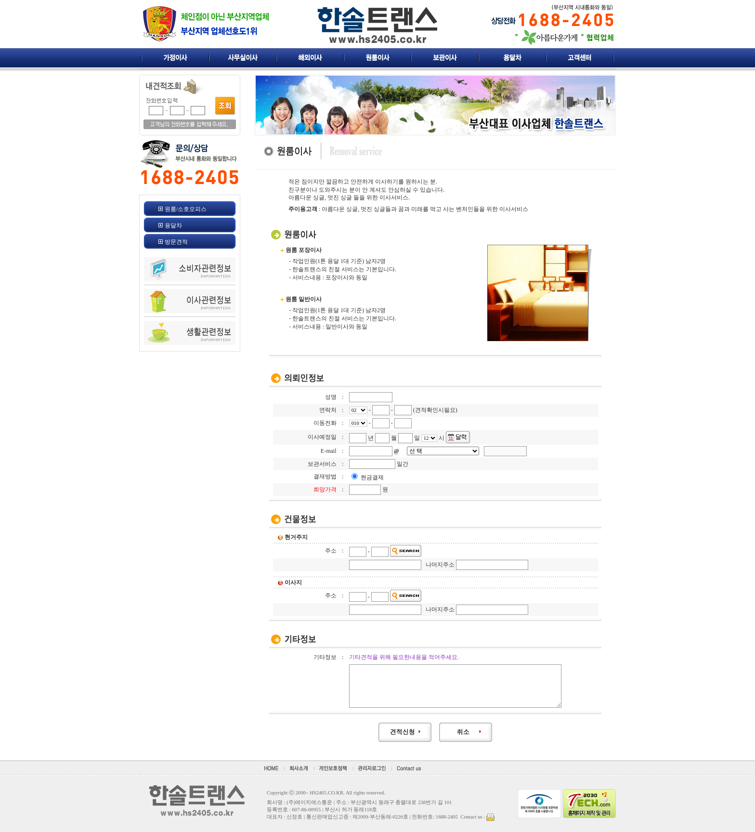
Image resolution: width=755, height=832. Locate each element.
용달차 (173, 225)
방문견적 (176, 241)
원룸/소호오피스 (186, 209)
